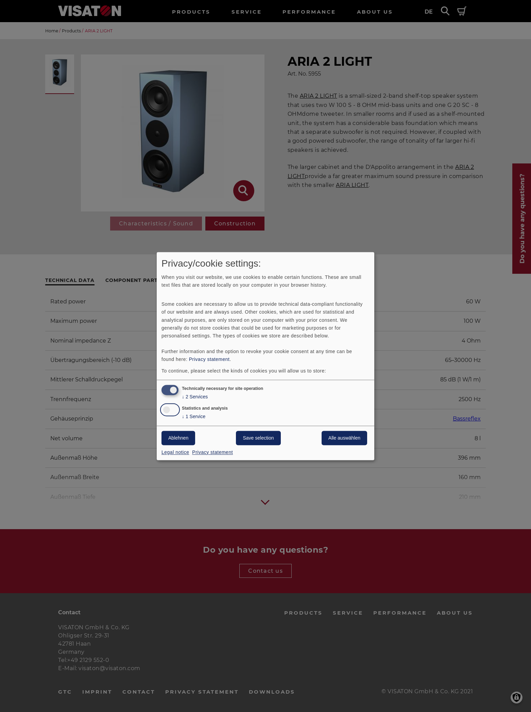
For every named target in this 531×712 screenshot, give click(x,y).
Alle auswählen (344, 438)
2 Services (195, 397)
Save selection (258, 438)
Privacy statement (209, 359)
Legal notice (175, 452)
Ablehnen (178, 438)
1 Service (193, 417)
